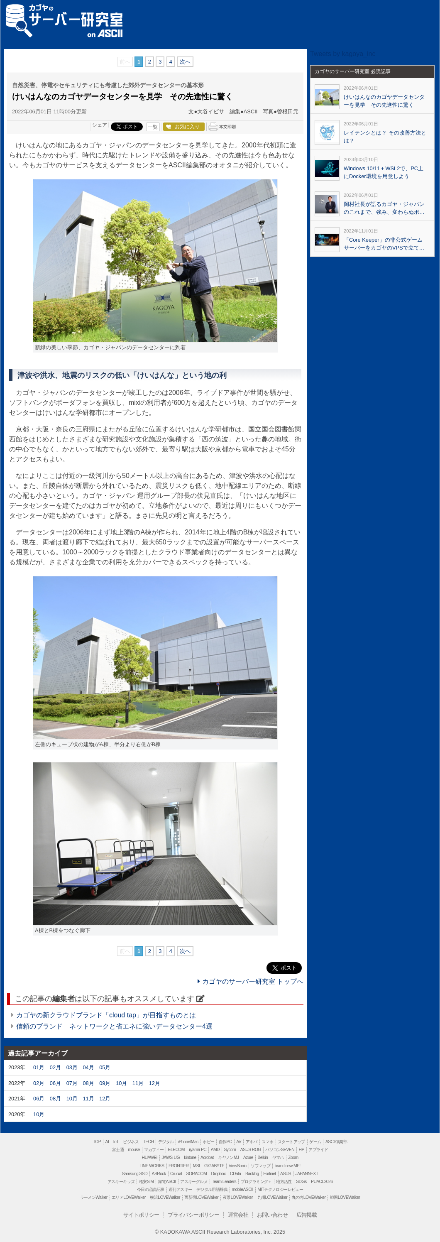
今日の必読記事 (150, 1189)
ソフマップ (260, 1166)
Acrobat (207, 1157)
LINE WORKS (151, 1166)
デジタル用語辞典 (211, 1189)
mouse (133, 1149)
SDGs (301, 1181)
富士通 (118, 1149)
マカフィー (154, 1149)
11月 (138, 1083)
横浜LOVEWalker (165, 1197)
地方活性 (284, 1181)
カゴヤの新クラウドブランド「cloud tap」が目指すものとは (106, 1015)
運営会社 (238, 1215)
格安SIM (146, 1181)
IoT (116, 1141)
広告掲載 (306, 1215)
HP (301, 1149)
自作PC (225, 1141)
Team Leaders (224, 1181)
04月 (88, 1067)
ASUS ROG (250, 1149)
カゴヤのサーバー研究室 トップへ (250, 981)
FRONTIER (178, 1166)
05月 (104, 1067)
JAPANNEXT (306, 1173)
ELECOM (176, 1149)
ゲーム (315, 1141)
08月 (88, 1083)
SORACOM (196, 1173)
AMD (215, 1149)
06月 (55, 1083)
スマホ (267, 1141)
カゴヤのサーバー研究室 (64, 15)
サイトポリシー (141, 1215)
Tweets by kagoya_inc (342, 53)
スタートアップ (291, 1141)
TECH (148, 1141)
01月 (38, 1067)
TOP (97, 1141)
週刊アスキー (180, 1189)
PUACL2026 (321, 1181)
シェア (99, 125)
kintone (190, 1157)
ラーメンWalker (94, 1197)
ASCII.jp (105, 33)
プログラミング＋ (256, 1181)
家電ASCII (167, 1181)
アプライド (318, 1149)
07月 (72, 1083)
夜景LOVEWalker (238, 1197)
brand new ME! (288, 1166)
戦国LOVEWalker (345, 1197)
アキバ (251, 1141)
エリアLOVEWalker (129, 1197)
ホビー (208, 1141)
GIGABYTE (214, 1166)
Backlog (252, 1173)
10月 (121, 1083)
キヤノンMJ (228, 1157)
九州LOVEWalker (272, 1197)
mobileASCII (242, 1189)
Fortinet (269, 1173)
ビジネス (131, 1141)
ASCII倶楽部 (336, 1141)
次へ (185, 62)
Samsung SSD (135, 1173)
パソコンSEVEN (279, 1149)
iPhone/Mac (188, 1141)
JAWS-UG (171, 1157)
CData (235, 1173)
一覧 (153, 127)
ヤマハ (278, 1157)
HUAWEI (150, 1157)
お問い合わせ (272, 1215)
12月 (154, 1083)
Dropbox (218, 1173)
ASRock (159, 1173)
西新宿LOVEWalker (201, 1197)
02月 (55, 1067)
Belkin (262, 1157)
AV (238, 1141)
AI (107, 1141)
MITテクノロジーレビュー (280, 1189)
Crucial (176, 1173)
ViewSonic (238, 1166)
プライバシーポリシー (193, 1215)
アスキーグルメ (194, 1181)
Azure (248, 1157)
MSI (196, 1166)
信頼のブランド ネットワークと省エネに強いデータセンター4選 (114, 1026)
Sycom (230, 1149)
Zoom (293, 1157)
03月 (72, 1067)
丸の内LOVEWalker (309, 1197)
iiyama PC (197, 1149)
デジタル (166, 1141)
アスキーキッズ (121, 1181)
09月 (104, 1083)
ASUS (285, 1173)
